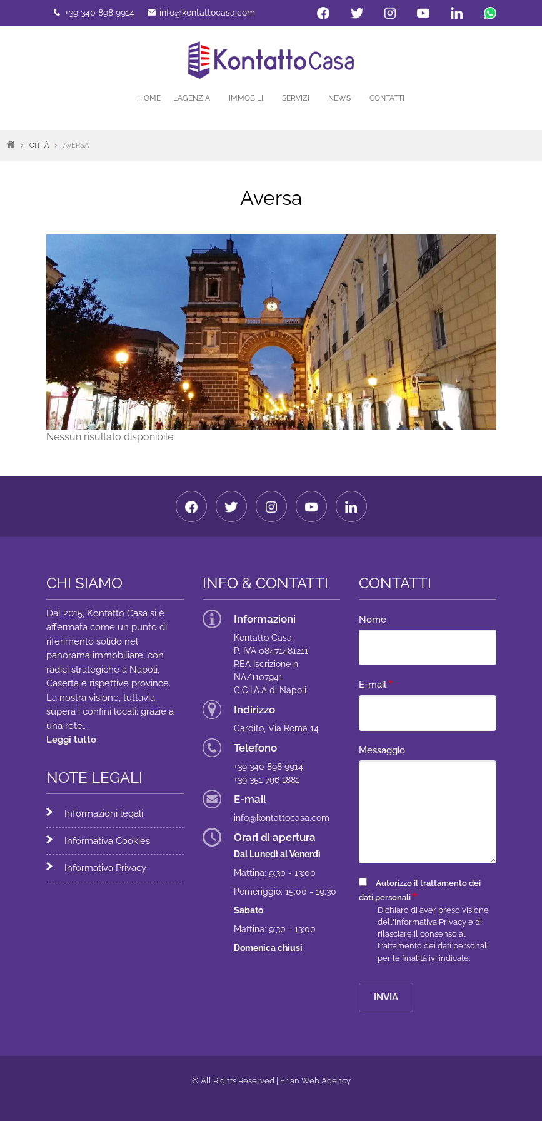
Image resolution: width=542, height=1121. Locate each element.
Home (149, 98)
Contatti (386, 98)
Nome (372, 619)
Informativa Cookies (108, 841)
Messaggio (382, 750)
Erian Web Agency (315, 1080)
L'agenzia (191, 98)
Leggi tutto (71, 739)
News (339, 98)
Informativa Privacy (106, 867)
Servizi (295, 98)
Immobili (246, 98)
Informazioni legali (104, 813)
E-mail (372, 684)
